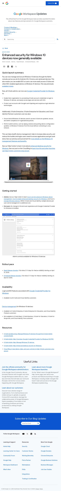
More (6, 35)
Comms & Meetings (11, 27)
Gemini (7, 30)
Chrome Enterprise (47, 455)
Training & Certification (29, 479)
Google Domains (46, 451)
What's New (7, 469)
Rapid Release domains (11, 270)
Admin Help (6, 446)
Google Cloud (45, 446)
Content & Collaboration (12, 29)
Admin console (6, 61)
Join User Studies (46, 469)
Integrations (26, 474)
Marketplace (26, 465)
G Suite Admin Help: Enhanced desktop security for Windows (23, 346)
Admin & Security (10, 32)
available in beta (7, 86)
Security (24, 446)
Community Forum (9, 455)
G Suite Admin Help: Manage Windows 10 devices (19, 342)
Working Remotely (27, 455)
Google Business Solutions (49, 460)
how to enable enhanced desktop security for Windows (30, 199)
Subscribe (52, 3)
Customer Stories (27, 451)
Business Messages (47, 465)
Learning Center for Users (11, 451)
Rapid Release (20, 61)
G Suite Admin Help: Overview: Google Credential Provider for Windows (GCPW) (29, 339)
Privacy (37, 489)
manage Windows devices (12, 201)
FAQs (23, 469)
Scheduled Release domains (12, 276)
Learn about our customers (12, 388)
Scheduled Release (30, 61)
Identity (13, 61)
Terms (41, 489)
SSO (38, 61)
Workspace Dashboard (10, 465)
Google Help (7, 460)
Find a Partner (26, 460)
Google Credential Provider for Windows (40, 91)
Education (8, 34)
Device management (9, 306)
